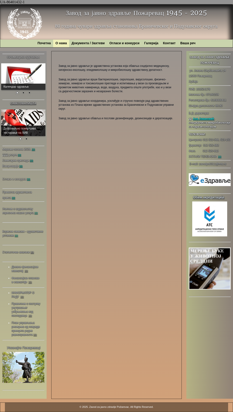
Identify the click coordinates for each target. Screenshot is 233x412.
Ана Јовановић (203, 118)
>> (219, 156)
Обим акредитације (209, 197)
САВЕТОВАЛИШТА (23, 103)
